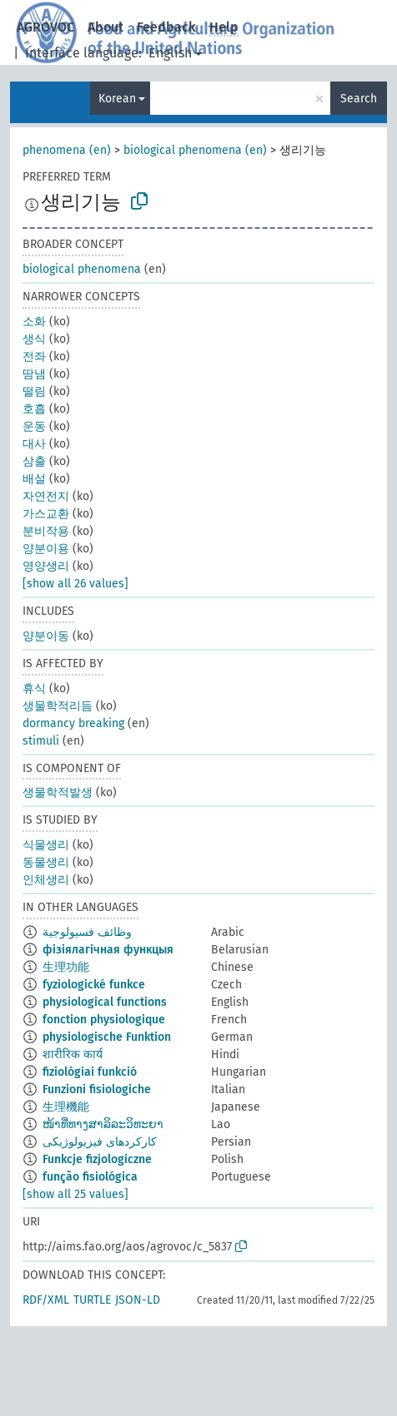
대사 (34, 444)
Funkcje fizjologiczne (97, 1159)
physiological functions (105, 1002)
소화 (34, 321)
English (170, 53)
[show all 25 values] (75, 1194)
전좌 (34, 356)
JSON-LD (137, 1300)
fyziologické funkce (94, 985)
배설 (34, 479)
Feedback (166, 27)
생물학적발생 (58, 792)
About (105, 27)
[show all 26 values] (75, 584)
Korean (117, 99)
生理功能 (66, 967)
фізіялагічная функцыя (108, 950)
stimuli (41, 741)
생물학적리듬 (58, 706)
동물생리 (46, 862)
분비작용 (46, 531)
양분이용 (46, 549)
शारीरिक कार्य (73, 1054)
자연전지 (46, 496)
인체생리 (46, 880)
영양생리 (46, 566)
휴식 (34, 688)
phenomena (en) (67, 150)
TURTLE (92, 1300)
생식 (34, 339)
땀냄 (34, 374)
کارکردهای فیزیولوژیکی (100, 1142)
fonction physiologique (104, 1019)
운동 (34, 426)
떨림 (34, 391)
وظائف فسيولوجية (87, 932)
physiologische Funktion (107, 1037)
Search (358, 99)
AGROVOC (45, 27)
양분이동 (46, 636)
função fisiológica (90, 1177)
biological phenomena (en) (195, 150)
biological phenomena (82, 269)
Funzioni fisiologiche (97, 1089)
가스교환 (46, 514)
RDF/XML (46, 1300)
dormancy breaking (73, 723)
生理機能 (66, 1107)
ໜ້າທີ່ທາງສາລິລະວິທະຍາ (103, 1124)
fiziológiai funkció (90, 1072)
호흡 (34, 409)
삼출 (34, 461)
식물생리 (46, 845)
